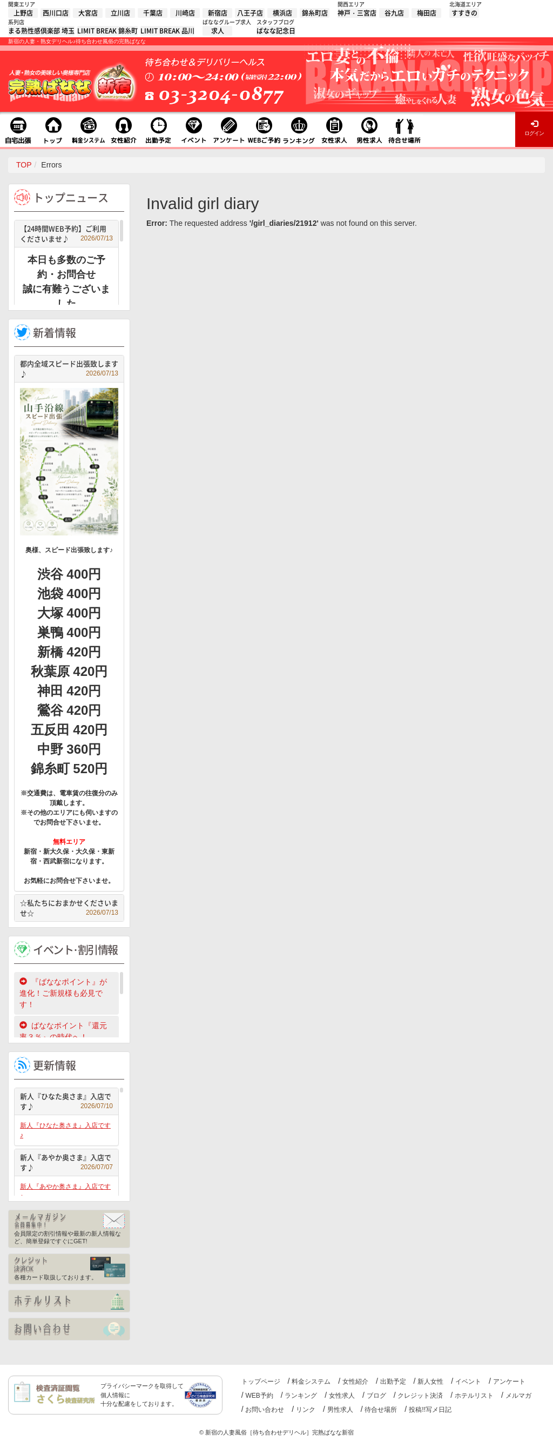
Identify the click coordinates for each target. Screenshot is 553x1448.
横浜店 (282, 13)
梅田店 (426, 13)
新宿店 (217, 13)
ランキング (301, 1395)
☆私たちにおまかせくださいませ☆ (69, 908)
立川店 (120, 13)
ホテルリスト (474, 1395)
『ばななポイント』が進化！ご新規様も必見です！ (63, 993)
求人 (217, 31)
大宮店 (88, 13)
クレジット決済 (420, 1395)
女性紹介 (355, 1381)
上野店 (23, 13)
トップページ (260, 1381)
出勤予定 (393, 1381)
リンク (305, 1409)
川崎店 (185, 13)
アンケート (509, 1381)
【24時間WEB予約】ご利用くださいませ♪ (66, 233)
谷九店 (394, 13)
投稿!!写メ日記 (430, 1409)
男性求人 (340, 1409)
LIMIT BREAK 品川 (167, 31)
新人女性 (430, 1381)
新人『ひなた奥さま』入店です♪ (66, 1101)
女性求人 (342, 1395)
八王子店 (250, 13)
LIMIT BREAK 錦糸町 (107, 31)
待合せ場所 (381, 1409)
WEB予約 (259, 1395)
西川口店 (56, 13)
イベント (468, 1381)
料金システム (311, 1381)
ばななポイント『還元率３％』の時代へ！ (63, 1031)
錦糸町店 (315, 13)
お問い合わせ (264, 1409)
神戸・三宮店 (357, 13)
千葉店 (153, 13)
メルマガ (518, 1395)
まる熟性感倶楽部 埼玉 (41, 31)
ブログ (376, 1395)
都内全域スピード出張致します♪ (69, 368)
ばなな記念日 (276, 31)
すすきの (464, 13)
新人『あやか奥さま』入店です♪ (66, 1162)
